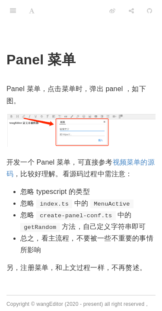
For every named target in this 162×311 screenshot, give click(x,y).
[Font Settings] (31, 11)
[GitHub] (149, 11)
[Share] (131, 11)
